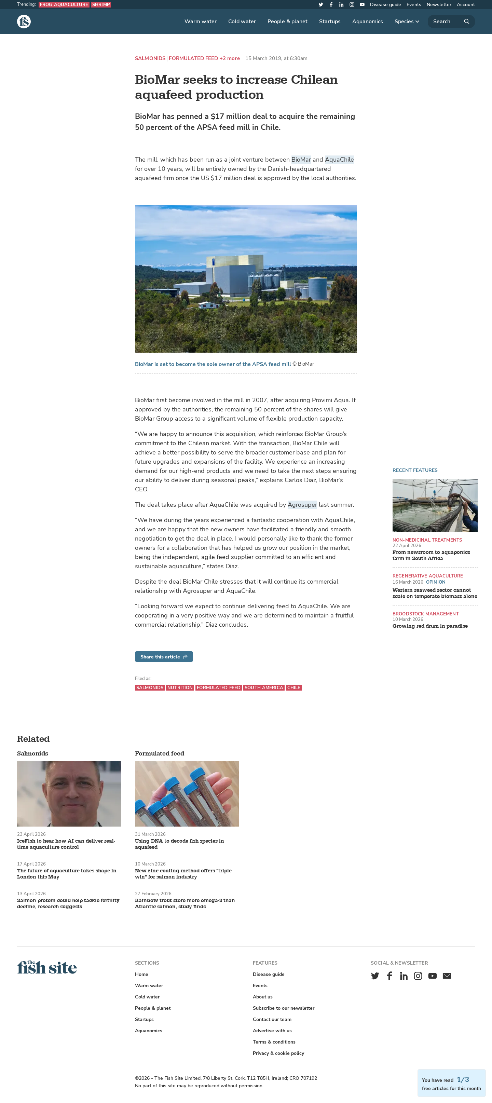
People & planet (288, 21)
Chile (294, 688)
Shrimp (101, 5)
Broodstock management (426, 614)
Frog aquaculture (64, 5)
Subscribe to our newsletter (283, 1008)
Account (466, 4)
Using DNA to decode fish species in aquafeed (179, 844)
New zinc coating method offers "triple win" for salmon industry (183, 874)
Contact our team (272, 1019)
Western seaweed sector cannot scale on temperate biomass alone (435, 593)
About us (263, 997)
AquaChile (339, 159)
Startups (330, 21)
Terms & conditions (274, 1042)
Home (141, 974)
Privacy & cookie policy (278, 1053)
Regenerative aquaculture (428, 576)
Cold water (242, 21)
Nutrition (180, 688)
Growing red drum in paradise (430, 626)
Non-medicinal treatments (427, 540)
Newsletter (439, 4)
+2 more (230, 59)
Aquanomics (367, 21)
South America (264, 688)
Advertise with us (272, 1030)
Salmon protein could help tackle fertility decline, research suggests (68, 904)
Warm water (200, 21)
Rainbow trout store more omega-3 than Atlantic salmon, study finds (185, 904)
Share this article (164, 657)
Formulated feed (193, 59)
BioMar (301, 159)
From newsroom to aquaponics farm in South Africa (431, 555)
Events (414, 4)
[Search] (451, 21)
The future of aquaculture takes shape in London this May (67, 874)
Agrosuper (302, 505)
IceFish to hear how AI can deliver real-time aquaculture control (66, 844)
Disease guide (385, 4)
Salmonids (150, 59)
